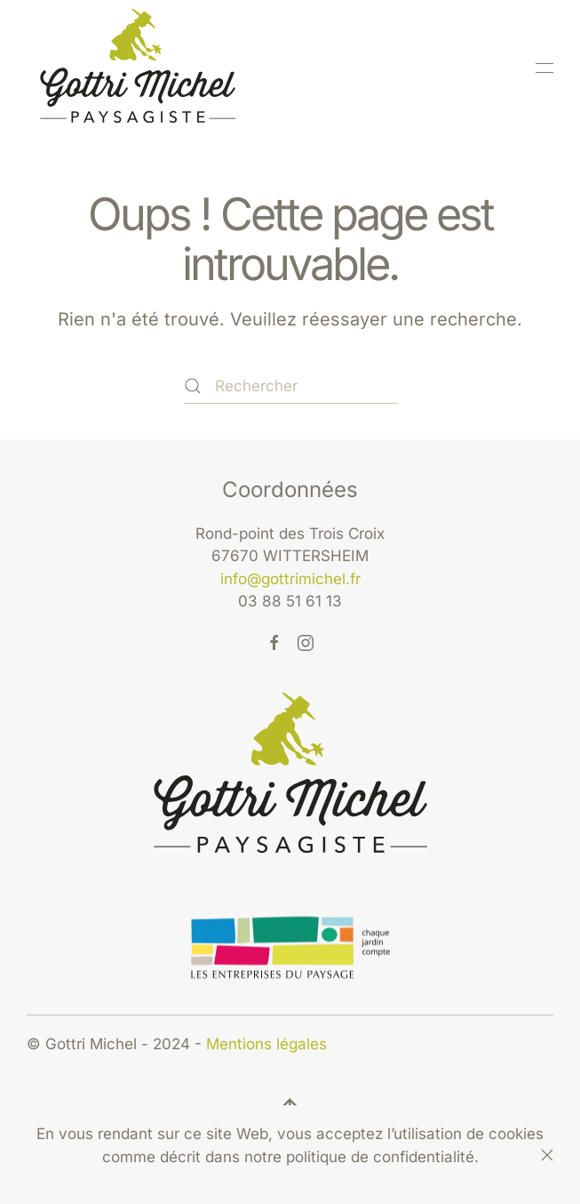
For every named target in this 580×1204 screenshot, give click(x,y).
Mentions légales (266, 1044)
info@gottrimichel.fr (290, 579)
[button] (544, 68)
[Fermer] (547, 1155)
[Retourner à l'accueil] (138, 68)
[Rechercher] (290, 386)
